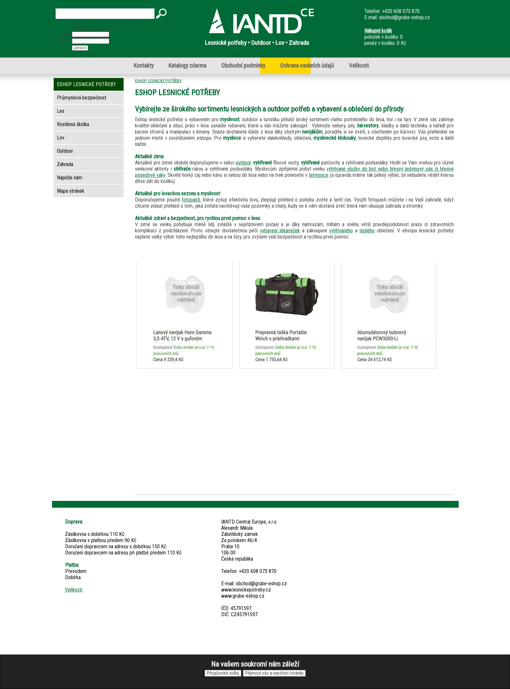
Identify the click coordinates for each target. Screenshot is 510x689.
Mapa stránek (70, 191)
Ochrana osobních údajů (307, 65)
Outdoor (65, 151)
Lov (60, 138)
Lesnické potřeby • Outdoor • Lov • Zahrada (257, 42)
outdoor (243, 163)
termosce (319, 175)
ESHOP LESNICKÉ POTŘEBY (158, 80)
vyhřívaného (341, 231)
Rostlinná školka (73, 124)
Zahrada (65, 164)
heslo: (65, 41)
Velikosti (359, 65)
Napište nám (69, 178)
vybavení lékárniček (280, 231)
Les (60, 111)
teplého (367, 231)
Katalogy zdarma (187, 65)
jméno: (65, 34)
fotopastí (191, 200)
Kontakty (144, 65)
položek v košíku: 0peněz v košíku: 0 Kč (385, 37)
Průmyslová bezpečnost (81, 98)
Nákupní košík (378, 31)
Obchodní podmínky (243, 65)
